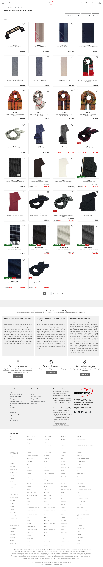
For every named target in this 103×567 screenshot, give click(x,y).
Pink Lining (64, 477)
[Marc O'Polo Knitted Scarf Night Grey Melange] (15, 167)
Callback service (36, 396)
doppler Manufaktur (32, 455)
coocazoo (12, 537)
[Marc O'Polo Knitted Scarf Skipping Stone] (15, 66)
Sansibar (63, 526)
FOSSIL (29, 486)
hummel (46, 455)
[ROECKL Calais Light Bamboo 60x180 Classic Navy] (88, 33)
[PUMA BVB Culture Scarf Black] (15, 33)
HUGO (45, 449)
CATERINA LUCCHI (15, 525)
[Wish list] (93, 2)
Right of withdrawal (15, 396)
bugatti (12, 503)
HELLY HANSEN (48, 436)
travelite (79, 504)
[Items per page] (86, 15)
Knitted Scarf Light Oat (64, 79)
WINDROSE (80, 540)
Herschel (46, 439)
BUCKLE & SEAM (14, 497)
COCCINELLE (13, 534)
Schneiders (64, 532)
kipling (46, 480)
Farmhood (30, 480)
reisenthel (63, 501)
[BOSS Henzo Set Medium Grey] (88, 167)
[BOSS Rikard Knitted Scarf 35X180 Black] (39, 201)
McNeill (46, 545)
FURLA (29, 498)
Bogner (12, 475)
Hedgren (29, 545)
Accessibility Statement (16, 401)
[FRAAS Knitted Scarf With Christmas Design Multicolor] (88, 66)
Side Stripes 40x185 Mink (39, 45)
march (45, 539)
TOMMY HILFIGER (82, 498)
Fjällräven (29, 483)
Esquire (29, 477)
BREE (11, 488)
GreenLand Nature (32, 529)
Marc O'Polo (47, 542)
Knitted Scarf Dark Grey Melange (39, 248)
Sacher (63, 514)
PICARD (63, 470)
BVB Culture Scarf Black (14, 45)
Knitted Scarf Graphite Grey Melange (88, 248)
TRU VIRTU (80, 508)
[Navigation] (3, 3)
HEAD (28, 542)
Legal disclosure (14, 392)
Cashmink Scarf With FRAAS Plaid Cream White (39, 114)
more (68, 395)
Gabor (28, 501)
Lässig (45, 501)
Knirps (45, 486)
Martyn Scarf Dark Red (88, 147)
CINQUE (12, 531)
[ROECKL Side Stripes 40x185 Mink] (39, 33)
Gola (28, 517)
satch (62, 529)
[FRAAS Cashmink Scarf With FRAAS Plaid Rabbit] (15, 100)
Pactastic (63, 464)
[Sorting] (72, 15)
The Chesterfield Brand (84, 489)
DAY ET (12, 540)
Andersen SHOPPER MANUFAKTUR (15, 453)
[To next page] (57, 293)
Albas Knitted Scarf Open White (63, 180)
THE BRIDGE (81, 486)
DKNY (28, 449)
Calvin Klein (13, 512)
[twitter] (79, 412)
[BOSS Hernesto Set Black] (64, 134)
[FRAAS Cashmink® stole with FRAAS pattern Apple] (88, 100)
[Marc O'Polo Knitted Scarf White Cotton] (64, 235)
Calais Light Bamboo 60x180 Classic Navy (88, 46)
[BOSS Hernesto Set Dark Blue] (39, 134)
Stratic (79, 464)
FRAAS (28, 489)
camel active (13, 515)
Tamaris (79, 477)
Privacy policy (14, 399)
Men (5, 8)
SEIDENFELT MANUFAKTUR (85, 446)
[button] (23, 23)
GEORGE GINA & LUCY (33, 508)
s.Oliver (79, 455)
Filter (95, 15)
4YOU (11, 436)
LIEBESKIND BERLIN (50, 511)
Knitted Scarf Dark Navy (39, 79)
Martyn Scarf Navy (39, 281)
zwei (78, 543)
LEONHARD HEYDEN (50, 508)
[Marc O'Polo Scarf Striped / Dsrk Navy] (15, 235)
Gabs (28, 504)
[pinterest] (90, 412)
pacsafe (63, 461)
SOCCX (79, 452)
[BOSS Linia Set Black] (88, 201)
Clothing (10, 8)
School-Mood (64, 535)
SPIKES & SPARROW (83, 458)
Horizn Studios (48, 446)
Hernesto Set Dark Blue (39, 147)
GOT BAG (29, 523)
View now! (18, 376)
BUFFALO (12, 500)
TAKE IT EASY (81, 473)
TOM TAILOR (81, 501)
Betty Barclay (13, 469)
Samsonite (64, 523)
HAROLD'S (30, 539)
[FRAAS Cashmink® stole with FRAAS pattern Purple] (64, 100)
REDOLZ (63, 498)
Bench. (12, 463)
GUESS (29, 535)
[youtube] (83, 412)
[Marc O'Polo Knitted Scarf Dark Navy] (39, 66)
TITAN (79, 495)
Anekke (12, 449)
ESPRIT (29, 473)
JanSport (46, 458)
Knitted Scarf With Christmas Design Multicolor (88, 80)
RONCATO (63, 511)
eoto (28, 464)
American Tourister (15, 446)
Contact (33, 392)
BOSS (11, 481)
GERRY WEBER (31, 511)
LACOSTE (46, 492)
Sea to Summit (81, 439)
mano (45, 532)
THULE (79, 492)
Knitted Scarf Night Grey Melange (15, 180)
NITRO (62, 446)
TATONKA (80, 480)
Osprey (63, 455)
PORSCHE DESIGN (66, 489)
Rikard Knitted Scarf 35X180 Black (39, 214)
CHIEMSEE (13, 528)
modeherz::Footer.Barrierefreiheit (19, 403)
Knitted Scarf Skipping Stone (15, 79)
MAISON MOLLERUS (49, 523)
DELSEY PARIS (31, 436)
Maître (45, 526)
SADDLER (63, 517)
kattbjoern (47, 477)
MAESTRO (46, 520)
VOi (78, 531)
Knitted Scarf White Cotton (63, 248)
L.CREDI (46, 489)
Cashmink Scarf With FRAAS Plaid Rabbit (15, 114)
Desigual (29, 443)
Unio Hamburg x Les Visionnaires (83, 515)
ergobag (29, 470)
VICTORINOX (81, 528)
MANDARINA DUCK (49, 529)
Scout (62, 545)
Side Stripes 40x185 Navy (63, 45)
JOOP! (45, 464)
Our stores (13, 412)
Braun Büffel (13, 485)
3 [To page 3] (53, 293)
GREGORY (29, 532)
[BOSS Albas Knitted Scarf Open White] (64, 167)
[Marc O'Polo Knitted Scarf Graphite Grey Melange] (88, 235)
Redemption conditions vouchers (17, 406)
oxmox (62, 458)
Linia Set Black (88, 214)
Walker (79, 534)
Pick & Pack (64, 473)
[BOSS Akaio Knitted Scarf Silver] (15, 134)
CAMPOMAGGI (14, 522)
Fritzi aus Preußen (32, 495)
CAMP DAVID (13, 519)
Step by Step (81, 461)
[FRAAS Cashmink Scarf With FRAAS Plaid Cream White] (39, 100)
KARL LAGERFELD (49, 473)
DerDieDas (30, 439)
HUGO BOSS (47, 452)
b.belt (11, 457)
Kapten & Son (47, 470)
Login (11, 418)
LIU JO (45, 514)
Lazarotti (46, 504)
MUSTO (63, 439)
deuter (29, 446)
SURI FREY (80, 470)
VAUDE (79, 525)
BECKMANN (13, 460)
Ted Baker (80, 483)
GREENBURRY (31, 526)
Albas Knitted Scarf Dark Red (15, 214)
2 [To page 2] (48, 293)
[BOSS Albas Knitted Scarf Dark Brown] (39, 167)
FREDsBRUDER (31, 492)
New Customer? (14, 420)
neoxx (62, 443)
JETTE (45, 461)
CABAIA (12, 509)
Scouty (79, 436)
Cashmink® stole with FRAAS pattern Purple (64, 114)
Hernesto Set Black (64, 147)
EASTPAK (29, 461)
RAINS (62, 495)
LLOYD (46, 517)
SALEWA (63, 520)
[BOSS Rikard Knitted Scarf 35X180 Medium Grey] (64, 201)
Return (33, 394)
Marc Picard (47, 535)
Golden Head (30, 520)
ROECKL (63, 508)
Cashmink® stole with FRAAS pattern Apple (88, 114)
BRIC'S (11, 491)
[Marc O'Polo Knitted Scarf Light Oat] (64, 66)
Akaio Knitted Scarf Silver (15, 147)
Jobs (11, 409)
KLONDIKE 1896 (48, 483)
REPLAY (63, 504)
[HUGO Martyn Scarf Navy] (39, 269)
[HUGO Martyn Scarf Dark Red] (88, 134)
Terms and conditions (16, 394)
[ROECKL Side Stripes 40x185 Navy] (64, 33)
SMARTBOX (80, 449)
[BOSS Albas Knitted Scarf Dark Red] (15, 201)
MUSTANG (63, 436)
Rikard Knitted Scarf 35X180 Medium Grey (63, 215)
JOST (45, 467)
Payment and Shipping (38, 401)
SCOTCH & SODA (65, 542)
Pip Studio (64, 483)
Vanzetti (79, 522)
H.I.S (45, 443)
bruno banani (14, 494)
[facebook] (76, 412)
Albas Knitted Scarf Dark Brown (39, 180)
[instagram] (87, 412)
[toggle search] (8, 3)
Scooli (62, 539)
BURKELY (12, 506)
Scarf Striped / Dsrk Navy (14, 248)
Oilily (62, 449)
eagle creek (30, 458)
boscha (12, 478)
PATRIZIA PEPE (65, 467)
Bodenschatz (13, 472)
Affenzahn (13, 443)
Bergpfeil (12, 466)
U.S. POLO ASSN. (82, 511)
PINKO (62, 480)
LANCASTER (47, 498)
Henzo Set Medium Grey (88, 180)
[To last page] (62, 293)
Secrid (79, 443)
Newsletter (34, 403)
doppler (29, 452)
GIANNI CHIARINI (32, 514)
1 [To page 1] (44, 293)
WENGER (80, 537)
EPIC (28, 467)
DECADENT (13, 543)
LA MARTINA (47, 495)
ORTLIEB (63, 452)
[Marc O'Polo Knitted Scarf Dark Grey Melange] (39, 235)
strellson (79, 467)
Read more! (51, 372)
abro (11, 439)
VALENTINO (80, 519)
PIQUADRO (64, 486)
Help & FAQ (34, 399)
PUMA (62, 492)
